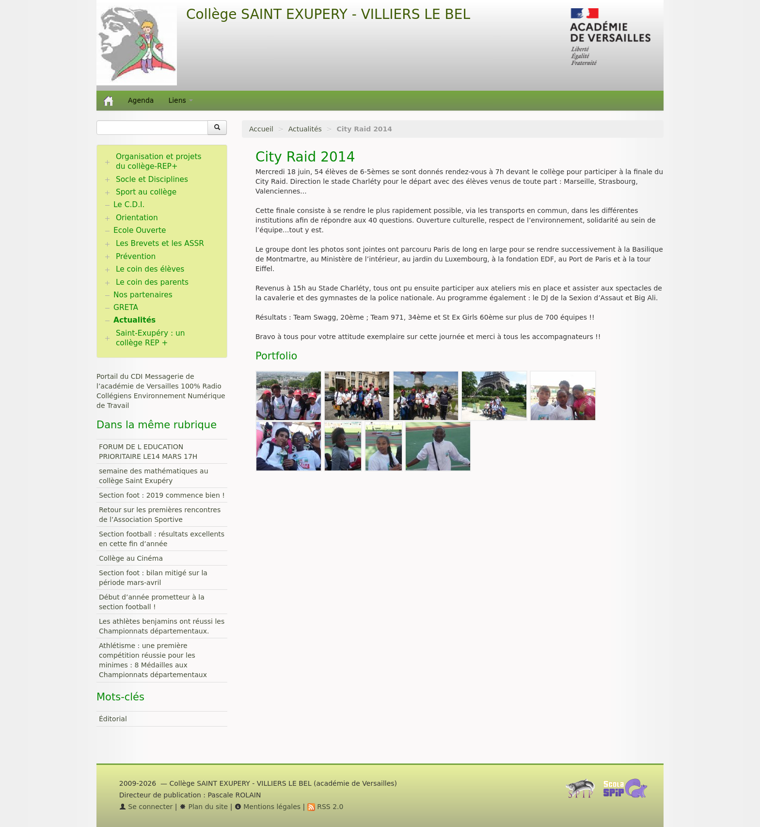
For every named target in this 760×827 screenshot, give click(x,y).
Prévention (136, 256)
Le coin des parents (152, 282)
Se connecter (146, 807)
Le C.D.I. (128, 204)
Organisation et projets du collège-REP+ (159, 161)
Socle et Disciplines (152, 179)
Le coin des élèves (150, 269)
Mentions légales (268, 807)
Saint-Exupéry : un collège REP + (150, 338)
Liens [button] (180, 100)
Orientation (137, 217)
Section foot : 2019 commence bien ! (162, 495)
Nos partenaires (143, 295)
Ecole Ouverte (139, 230)
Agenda (141, 100)
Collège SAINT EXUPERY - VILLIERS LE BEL (328, 14)
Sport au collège (146, 192)
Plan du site (203, 807)
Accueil (261, 129)
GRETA (125, 307)
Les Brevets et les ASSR (160, 243)
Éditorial (113, 719)
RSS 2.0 (325, 807)
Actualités (305, 129)
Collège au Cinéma (131, 558)
